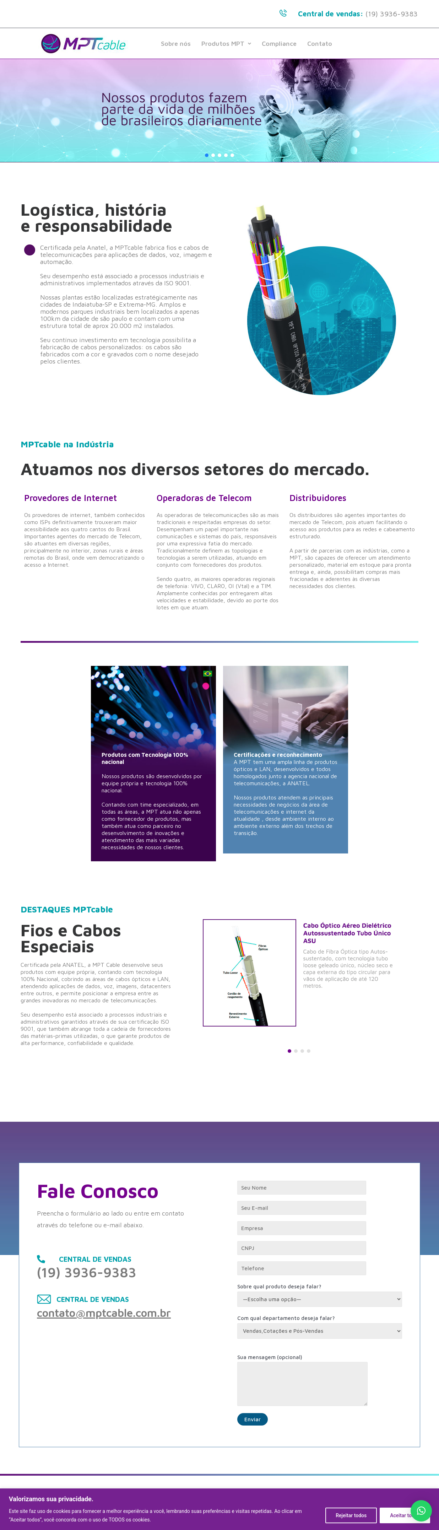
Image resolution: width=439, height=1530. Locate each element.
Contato (319, 43)
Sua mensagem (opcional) (319, 1382)
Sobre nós (176, 43)
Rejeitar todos (351, 1515)
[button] (206, 155)
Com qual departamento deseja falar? (319, 1326)
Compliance (279, 43)
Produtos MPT (226, 43)
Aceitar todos (405, 1515)
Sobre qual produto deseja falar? (319, 1295)
